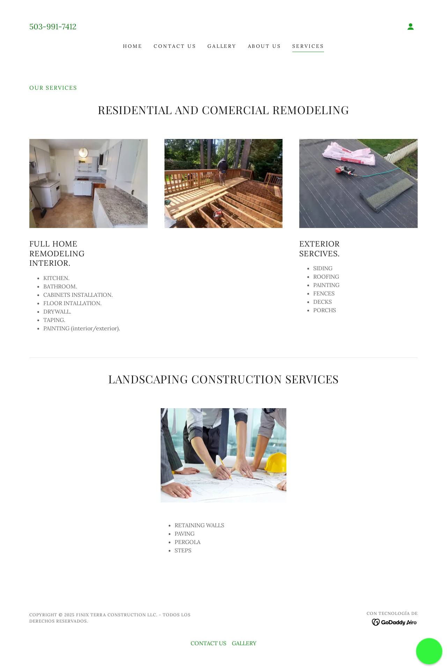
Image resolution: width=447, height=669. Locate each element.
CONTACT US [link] (175, 46)
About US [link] (264, 46)
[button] (411, 27)
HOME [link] (132, 46)
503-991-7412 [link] (52, 26)
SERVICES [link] (308, 46)
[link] (223, 26)
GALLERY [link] (222, 46)
